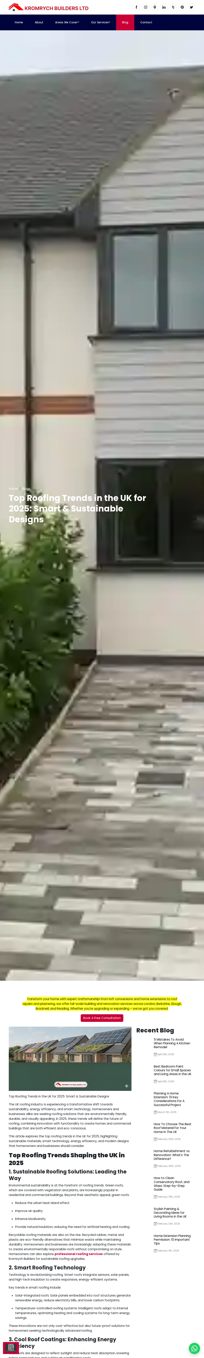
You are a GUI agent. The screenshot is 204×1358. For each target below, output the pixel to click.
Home (19, 22)
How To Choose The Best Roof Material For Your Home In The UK (172, 1128)
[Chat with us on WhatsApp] (194, 1348)
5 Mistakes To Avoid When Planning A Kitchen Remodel (172, 1043)
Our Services (100, 22)
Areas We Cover (66, 22)
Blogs (26, 489)
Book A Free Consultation (102, 1018)
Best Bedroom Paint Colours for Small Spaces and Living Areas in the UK (172, 1070)
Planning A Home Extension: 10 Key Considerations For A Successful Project (169, 1099)
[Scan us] (11, 1348)
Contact (146, 22)
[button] (78, 22)
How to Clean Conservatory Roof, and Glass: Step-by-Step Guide (171, 1184)
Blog (125, 22)
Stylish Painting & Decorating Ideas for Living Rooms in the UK (170, 1213)
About (39, 22)
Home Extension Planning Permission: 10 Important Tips (172, 1239)
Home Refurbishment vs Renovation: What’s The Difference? (172, 1155)
